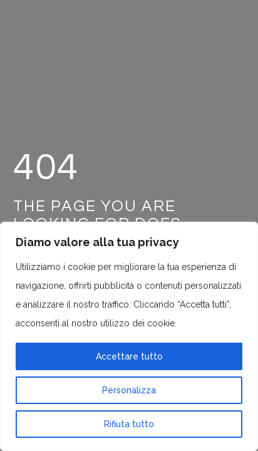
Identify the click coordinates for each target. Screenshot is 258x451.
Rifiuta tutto (129, 424)
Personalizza (129, 390)
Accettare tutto (129, 356)
